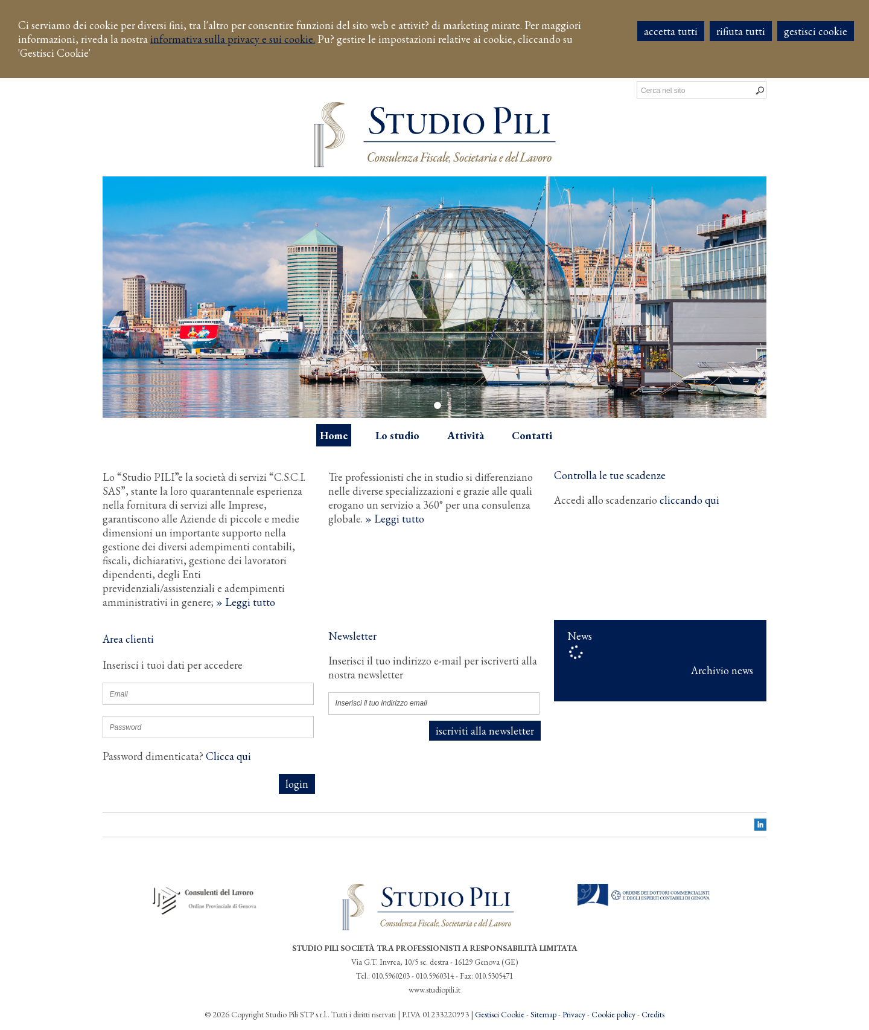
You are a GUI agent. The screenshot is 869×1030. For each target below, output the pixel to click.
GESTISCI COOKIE (815, 31)
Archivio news (722, 670)
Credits (652, 1014)
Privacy (573, 1014)
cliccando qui (689, 500)
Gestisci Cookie (499, 1014)
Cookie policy (613, 1014)
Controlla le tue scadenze (610, 475)
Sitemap (543, 1014)
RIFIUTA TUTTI (740, 31)
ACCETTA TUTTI (671, 31)
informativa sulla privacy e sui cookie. (232, 39)
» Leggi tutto (245, 602)
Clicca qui (228, 756)
